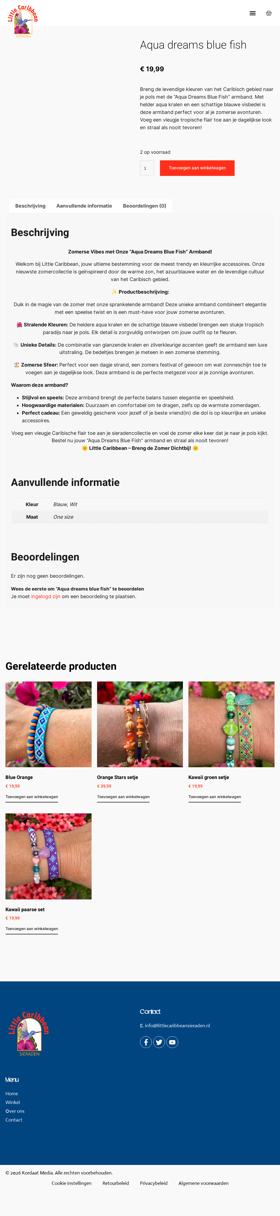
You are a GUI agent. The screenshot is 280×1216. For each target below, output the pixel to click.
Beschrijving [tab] (30, 231)
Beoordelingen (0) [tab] (144, 231)
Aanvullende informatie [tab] (84, 231)
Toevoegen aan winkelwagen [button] (31, 821)
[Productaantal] (147, 168)
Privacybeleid (154, 1208)
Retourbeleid (116, 1208)
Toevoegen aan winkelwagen (197, 168)
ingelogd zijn (45, 621)
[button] (253, 13)
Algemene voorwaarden (204, 1208)
